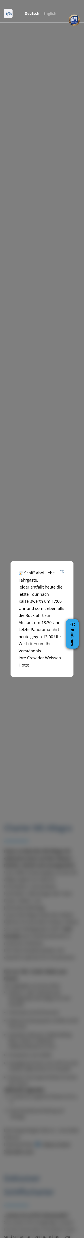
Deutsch (32, 13)
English (49, 13)
